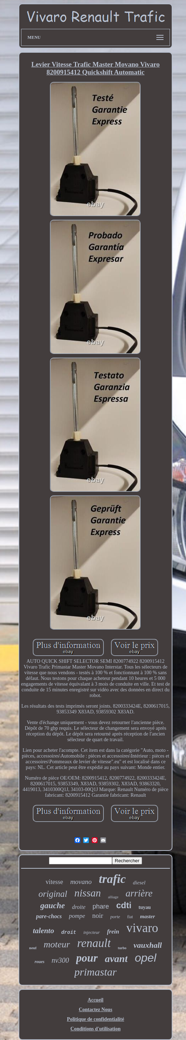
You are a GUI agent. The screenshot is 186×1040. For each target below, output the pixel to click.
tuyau (145, 907)
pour (86, 958)
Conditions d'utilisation (95, 1028)
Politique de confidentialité (95, 1019)
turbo (122, 948)
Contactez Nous (95, 1009)
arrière (139, 893)
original (53, 894)
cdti (123, 905)
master (147, 916)
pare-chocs (49, 916)
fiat (130, 916)
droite (79, 907)
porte (115, 916)
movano (81, 881)
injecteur (91, 932)
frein (113, 931)
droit (68, 932)
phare (100, 906)
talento (43, 930)
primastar (95, 972)
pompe (77, 915)
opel (145, 957)
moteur (57, 944)
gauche (52, 905)
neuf (33, 948)
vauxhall (148, 945)
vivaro (142, 928)
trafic (112, 878)
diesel (139, 882)
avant (116, 958)
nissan (87, 893)
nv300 (60, 960)
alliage (113, 897)
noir (97, 915)
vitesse (54, 881)
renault (94, 943)
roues (39, 961)
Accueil (95, 1000)
